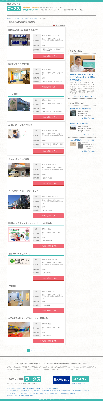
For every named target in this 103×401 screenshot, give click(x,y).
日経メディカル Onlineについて (36, 388)
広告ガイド (48, 388)
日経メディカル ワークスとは (14, 388)
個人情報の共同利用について (66, 390)
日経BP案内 (55, 388)
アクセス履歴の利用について (82, 390)
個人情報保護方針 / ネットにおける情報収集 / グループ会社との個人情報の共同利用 (28, 390)
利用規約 (25, 388)
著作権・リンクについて (13, 393)
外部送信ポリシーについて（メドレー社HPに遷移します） (22, 395)
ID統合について (54, 390)
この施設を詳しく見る (48, 56)
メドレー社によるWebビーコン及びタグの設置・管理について (60, 393)
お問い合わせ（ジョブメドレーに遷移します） (32, 393)
